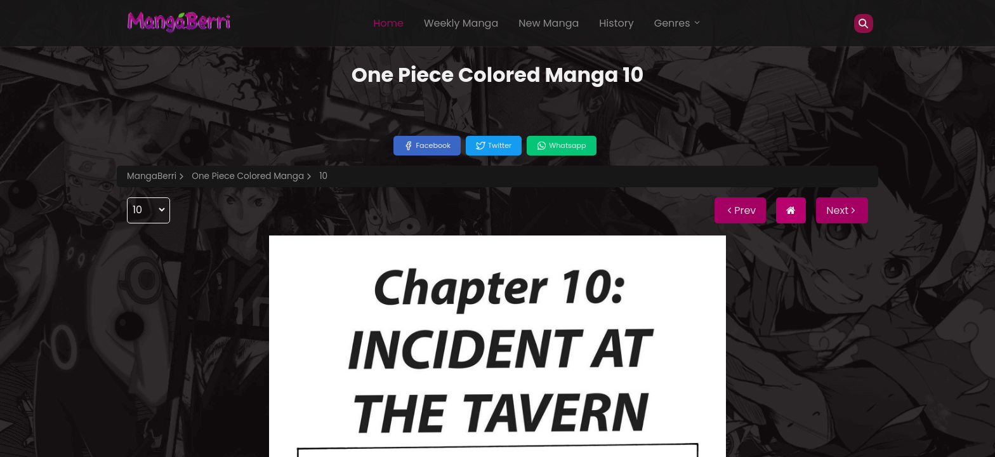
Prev (740, 210)
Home (388, 23)
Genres (677, 23)
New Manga (548, 23)
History (616, 23)
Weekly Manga (461, 23)
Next (842, 210)
